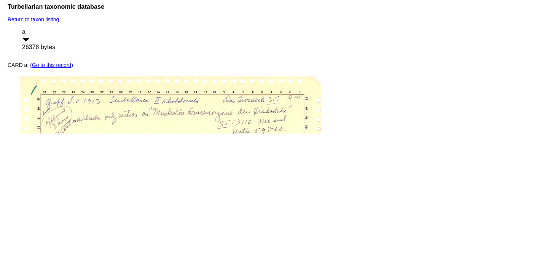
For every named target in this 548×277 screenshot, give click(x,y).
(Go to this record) (51, 65)
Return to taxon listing (33, 19)
